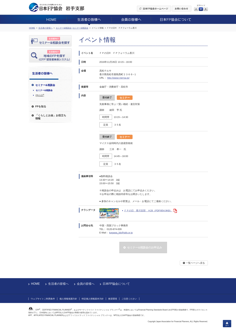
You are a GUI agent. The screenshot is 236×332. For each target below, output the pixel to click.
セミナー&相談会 (44, 90)
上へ (227, 323)
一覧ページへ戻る (195, 263)
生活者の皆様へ (58, 283)
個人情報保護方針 (68, 299)
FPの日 (40, 95)
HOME (35, 283)
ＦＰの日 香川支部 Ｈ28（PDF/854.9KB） (148, 210)
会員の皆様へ (85, 283)
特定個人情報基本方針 (93, 299)
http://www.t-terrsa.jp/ (118, 77)
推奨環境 (112, 299)
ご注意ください (129, 299)
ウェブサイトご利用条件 (43, 299)
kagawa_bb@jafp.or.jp (121, 232)
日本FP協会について (116, 283)
